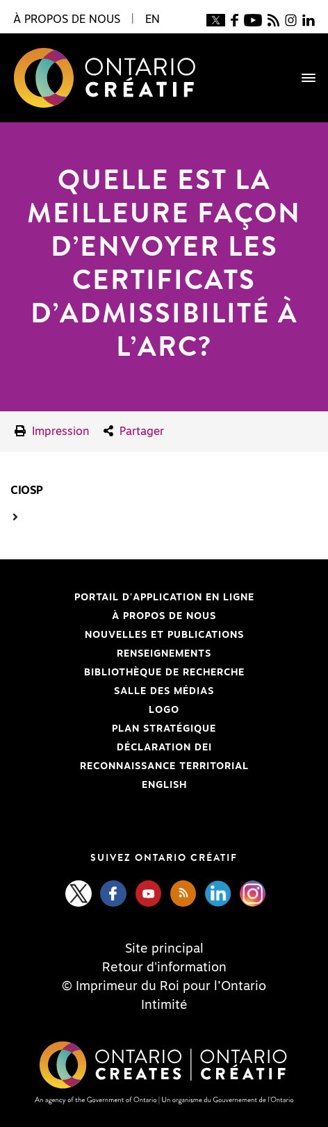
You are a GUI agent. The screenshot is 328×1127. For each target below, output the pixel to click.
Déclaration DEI (111, 747)
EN (152, 19)
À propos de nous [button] (66, 19)
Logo (164, 710)
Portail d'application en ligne (132, 597)
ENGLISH (164, 785)
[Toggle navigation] (301, 78)
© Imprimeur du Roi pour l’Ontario (164, 986)
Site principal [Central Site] (164, 949)
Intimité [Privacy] (164, 1005)
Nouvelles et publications (164, 635)
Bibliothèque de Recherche (127, 672)
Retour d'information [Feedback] (164, 968)
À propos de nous (164, 616)
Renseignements (164, 654)
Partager (134, 431)
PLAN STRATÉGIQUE (164, 729)
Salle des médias (164, 691)
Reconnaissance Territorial (129, 766)
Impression (52, 431)
